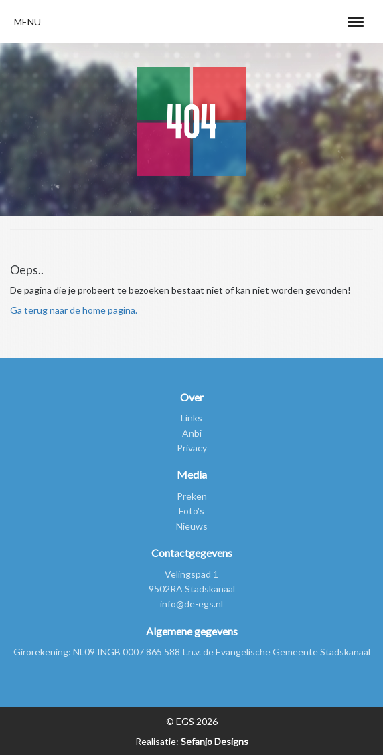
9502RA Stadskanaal (192, 589)
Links (191, 417)
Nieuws (192, 526)
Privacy (192, 447)
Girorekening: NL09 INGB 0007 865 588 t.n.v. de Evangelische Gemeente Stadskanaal (191, 651)
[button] (27, 21)
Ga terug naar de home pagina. (73, 310)
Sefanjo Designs (213, 741)
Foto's (191, 510)
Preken (192, 496)
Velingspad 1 (191, 574)
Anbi (192, 433)
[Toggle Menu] (356, 21)
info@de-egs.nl (191, 603)
